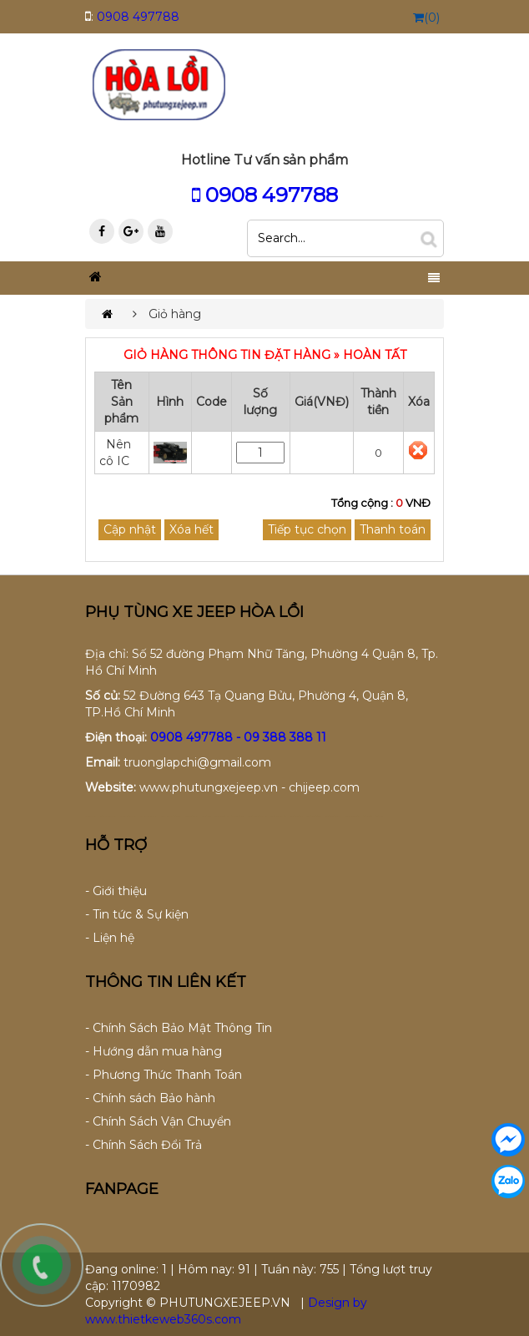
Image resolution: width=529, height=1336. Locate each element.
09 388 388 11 (285, 737)
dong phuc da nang (91, 816)
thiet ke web (379, 816)
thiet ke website (367, 816)
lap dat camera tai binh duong (333, 816)
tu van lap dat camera (237, 816)
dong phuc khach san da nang (149, 816)
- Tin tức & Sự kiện (137, 914)
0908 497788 (138, 16)
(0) (426, 17)
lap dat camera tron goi (221, 816)
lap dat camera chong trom (278, 816)
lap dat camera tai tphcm (313, 816)
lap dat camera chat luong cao (257, 816)
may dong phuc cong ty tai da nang (171, 816)
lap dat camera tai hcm (296, 816)
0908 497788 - (197, 737)
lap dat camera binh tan (352, 816)
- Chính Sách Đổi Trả (143, 1144)
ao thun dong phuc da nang (108, 816)
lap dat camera (206, 816)
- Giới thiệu (116, 890)
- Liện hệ (109, 937)
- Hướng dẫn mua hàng (153, 1051)
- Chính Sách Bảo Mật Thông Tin (178, 1027)
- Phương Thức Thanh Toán (163, 1074)
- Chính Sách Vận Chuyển (158, 1121)
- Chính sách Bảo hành (150, 1098)
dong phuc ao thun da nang (128, 816)
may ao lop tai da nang (192, 816)
